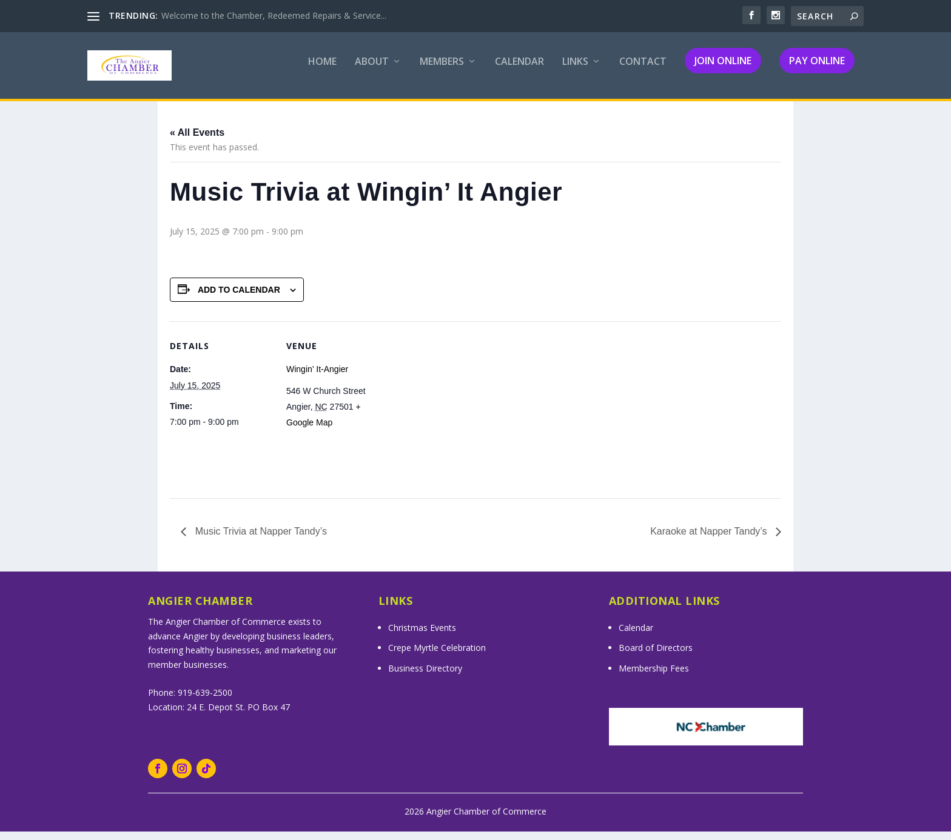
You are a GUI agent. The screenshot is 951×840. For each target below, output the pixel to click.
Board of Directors (656, 656)
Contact (643, 70)
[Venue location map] (467, 414)
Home (322, 70)
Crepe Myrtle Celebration (437, 656)
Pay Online (817, 69)
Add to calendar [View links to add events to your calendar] (239, 297)
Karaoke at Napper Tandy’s (710, 540)
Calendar (519, 70)
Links (575, 70)
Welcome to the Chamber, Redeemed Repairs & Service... (273, 15)
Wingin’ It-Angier (317, 377)
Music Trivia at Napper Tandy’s (259, 540)
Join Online (722, 69)
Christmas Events (422, 635)
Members (442, 70)
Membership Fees (654, 676)
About (372, 70)
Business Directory (425, 676)
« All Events (197, 141)
